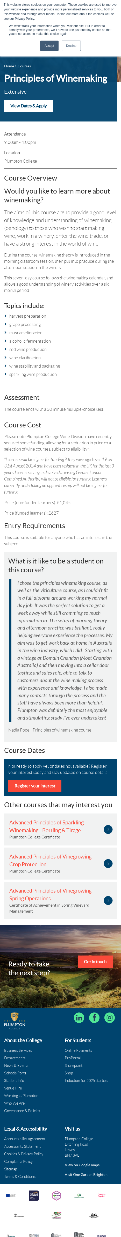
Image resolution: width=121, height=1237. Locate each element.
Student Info (14, 1080)
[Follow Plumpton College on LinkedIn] (79, 1017)
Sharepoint (73, 1065)
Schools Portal (15, 1072)
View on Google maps (82, 1164)
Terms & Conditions (19, 1176)
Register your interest (35, 785)
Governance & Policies (22, 1110)
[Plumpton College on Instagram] (109, 1017)
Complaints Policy (18, 1161)
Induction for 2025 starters (86, 1080)
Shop (69, 1072)
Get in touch (95, 961)
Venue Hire (13, 1087)
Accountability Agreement (24, 1138)
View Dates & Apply (28, 106)
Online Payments (78, 1050)
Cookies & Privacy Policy (23, 1153)
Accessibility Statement (22, 1146)
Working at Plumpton (21, 1095)
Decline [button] (71, 46)
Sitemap (10, 1168)
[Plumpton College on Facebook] (94, 1017)
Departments (14, 1057)
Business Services (18, 1050)
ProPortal (73, 1057)
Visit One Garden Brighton (86, 1174)
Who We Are (14, 1102)
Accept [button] (49, 46)
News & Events (16, 1065)
